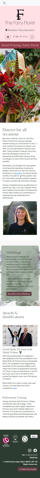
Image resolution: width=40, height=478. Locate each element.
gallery (19, 173)
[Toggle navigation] (4, 3)
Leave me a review (27, 469)
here (15, 388)
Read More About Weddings (19, 294)
